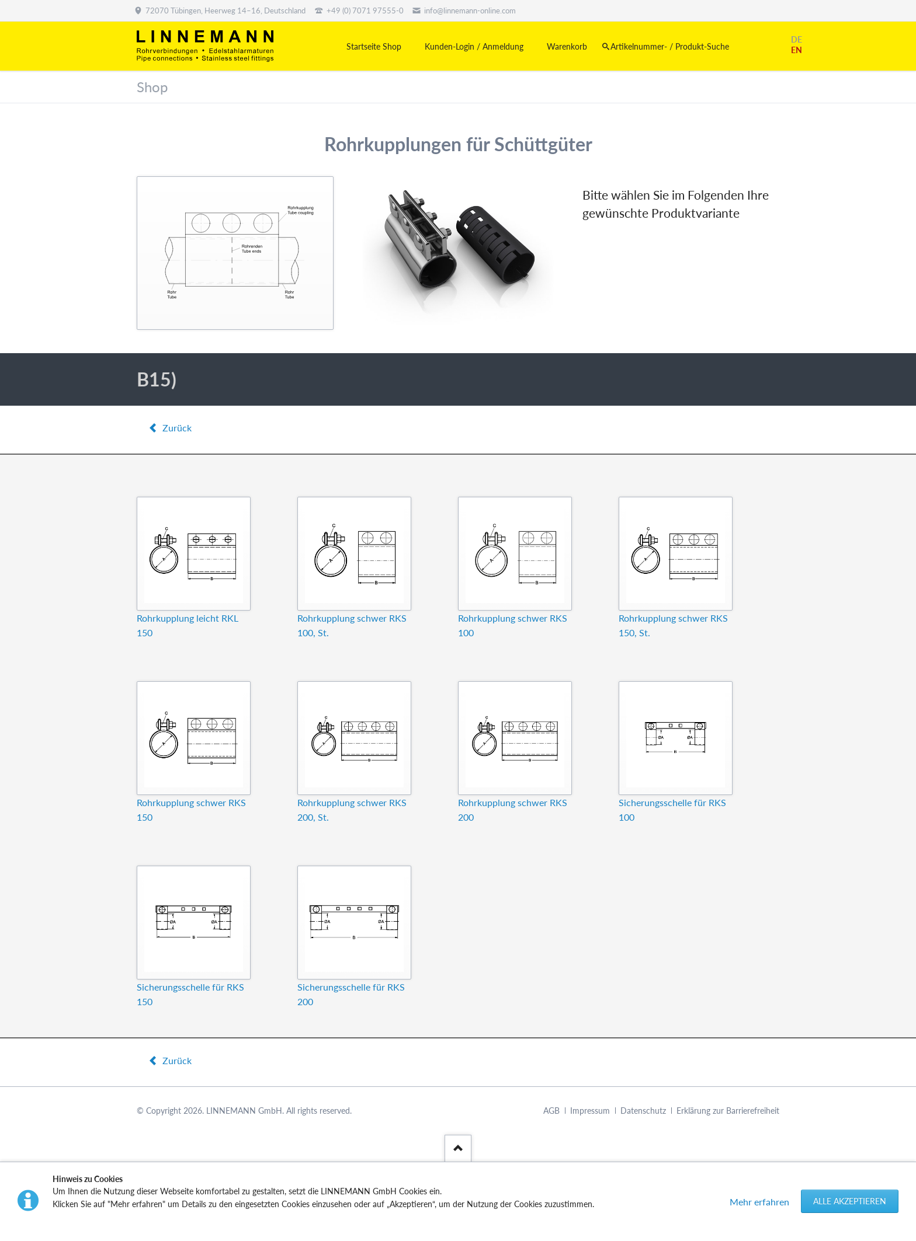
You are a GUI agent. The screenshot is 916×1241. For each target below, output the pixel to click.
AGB (551, 1110)
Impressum (590, 1110)
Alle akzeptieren (849, 1201)
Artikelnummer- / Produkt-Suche (669, 46)
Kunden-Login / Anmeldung (474, 46)
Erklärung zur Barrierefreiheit (727, 1110)
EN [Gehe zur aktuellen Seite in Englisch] (796, 50)
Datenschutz (643, 1110)
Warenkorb (567, 46)
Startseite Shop (373, 46)
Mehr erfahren (759, 1201)
